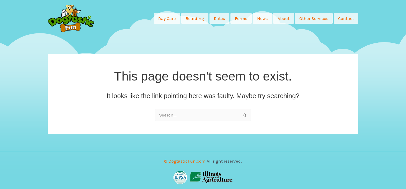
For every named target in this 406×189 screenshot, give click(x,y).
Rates (219, 18)
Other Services (313, 18)
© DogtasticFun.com (185, 161)
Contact (346, 18)
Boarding (195, 18)
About (283, 18)
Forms (241, 18)
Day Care (167, 18)
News (262, 18)
